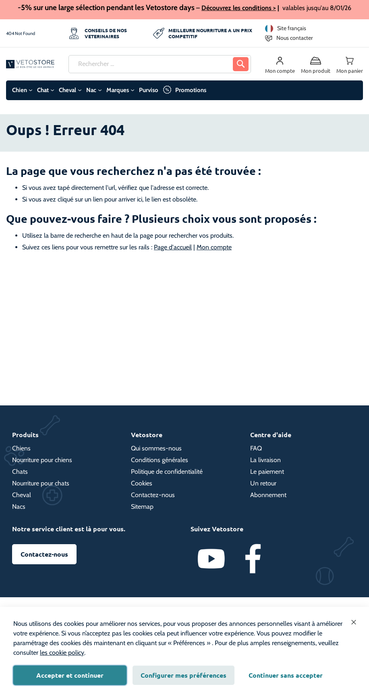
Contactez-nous (153, 495)
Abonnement (268, 495)
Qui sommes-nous (156, 448)
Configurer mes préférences (183, 675)
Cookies (141, 483)
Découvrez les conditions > (238, 8)
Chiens (21, 448)
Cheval (67, 90)
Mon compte (214, 247)
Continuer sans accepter (286, 675)
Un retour (263, 483)
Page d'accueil (173, 247)
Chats (20, 471)
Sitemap (142, 506)
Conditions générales (159, 460)
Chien (19, 90)
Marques (117, 90)
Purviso (148, 90)
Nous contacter (294, 37)
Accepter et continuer (70, 675)
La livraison (265, 460)
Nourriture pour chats (40, 483)
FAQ (256, 448)
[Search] (241, 64)
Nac (91, 90)
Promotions (190, 90)
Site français (291, 28)
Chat (43, 90)
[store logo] (30, 64)
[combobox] (159, 64)
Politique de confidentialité (167, 471)
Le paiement (267, 471)
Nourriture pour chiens (42, 460)
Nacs (18, 506)
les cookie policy (62, 652)
